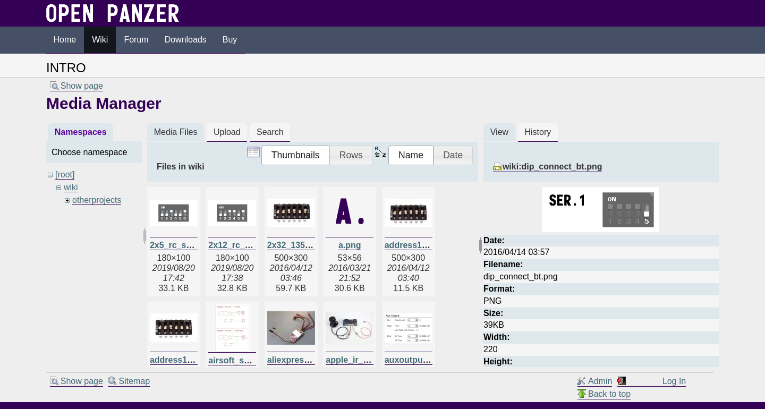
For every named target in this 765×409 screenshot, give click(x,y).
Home (65, 39)
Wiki (100, 39)
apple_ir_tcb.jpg (358, 359)
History (537, 132)
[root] (64, 174)
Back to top (609, 393)
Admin (600, 381)
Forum (136, 39)
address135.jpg (181, 359)
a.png (349, 245)
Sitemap (134, 381)
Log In (674, 381)
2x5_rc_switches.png (192, 245)
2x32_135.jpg (293, 245)
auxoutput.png (414, 359)
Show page (82, 85)
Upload (227, 132)
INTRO (66, 68)
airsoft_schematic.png (253, 360)
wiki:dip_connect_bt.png (552, 166)
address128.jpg (416, 245)
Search (270, 132)
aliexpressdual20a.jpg (311, 359)
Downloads (186, 39)
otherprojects (97, 199)
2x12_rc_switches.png (253, 245)
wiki (71, 187)
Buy (230, 39)
